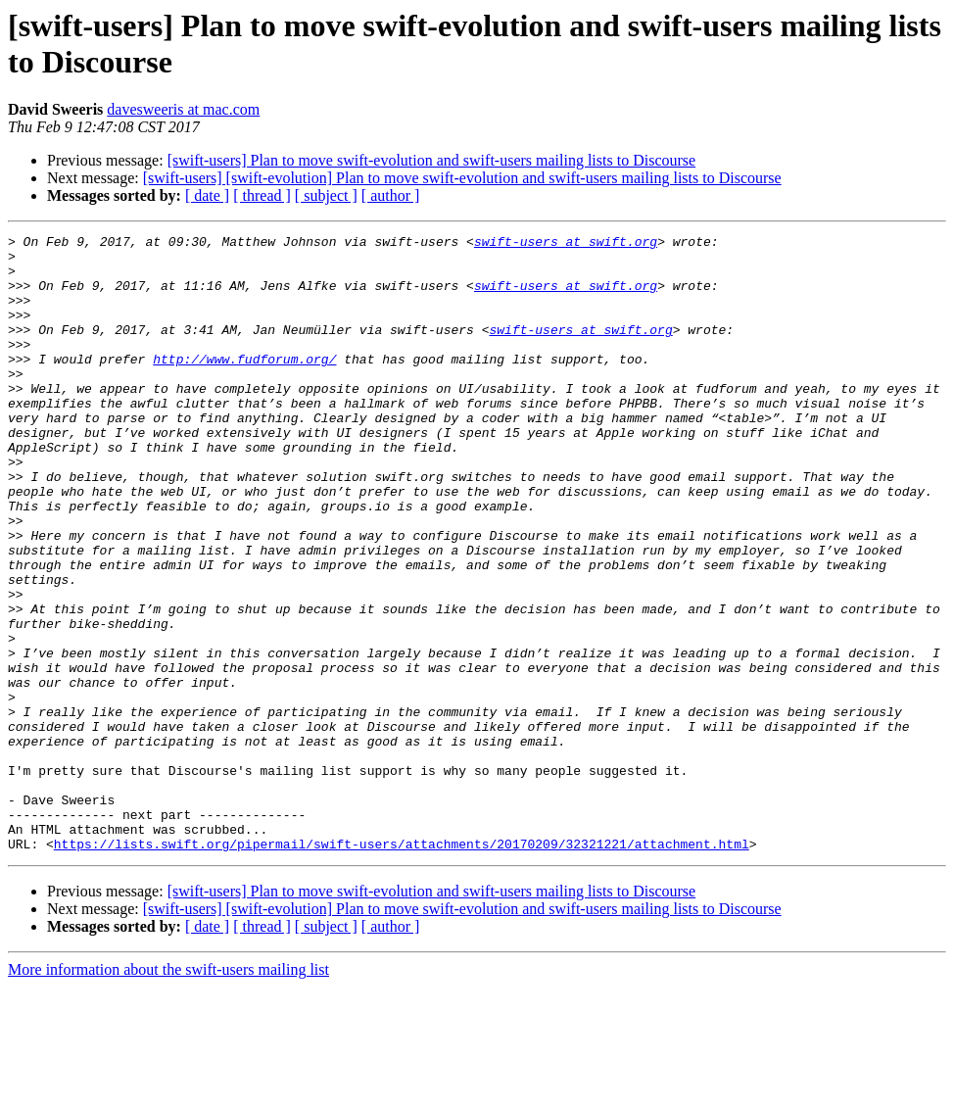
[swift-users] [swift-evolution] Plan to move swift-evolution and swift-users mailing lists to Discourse (462, 177)
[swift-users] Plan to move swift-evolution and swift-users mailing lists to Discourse (431, 160)
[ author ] (390, 195)
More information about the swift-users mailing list (168, 1093)
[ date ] (207, 195)
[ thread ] (262, 195)
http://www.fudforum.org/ (244, 385)
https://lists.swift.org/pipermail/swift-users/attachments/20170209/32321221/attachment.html (401, 967)
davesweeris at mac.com (183, 109)
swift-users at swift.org (565, 244)
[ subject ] (326, 195)
